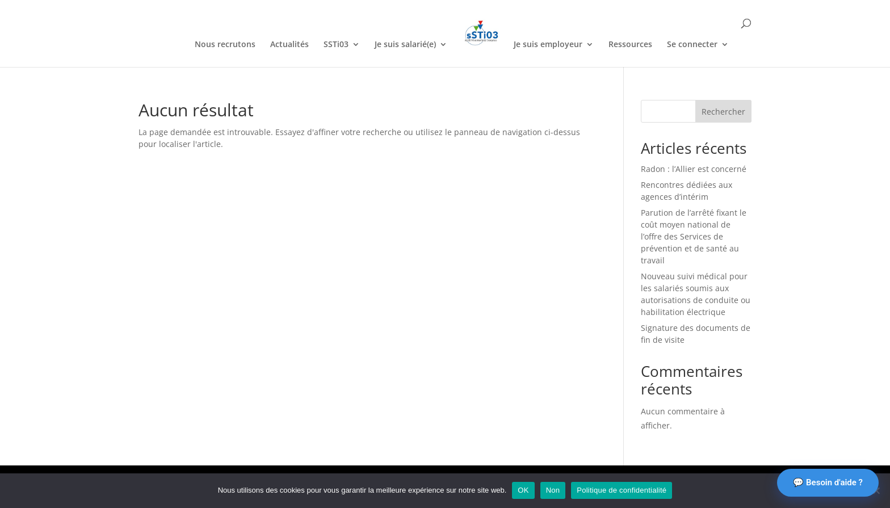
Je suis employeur (548, 44)
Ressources (630, 44)
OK (523, 490)
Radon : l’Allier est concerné (693, 168)
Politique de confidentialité (621, 490)
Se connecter (692, 44)
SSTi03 (336, 44)
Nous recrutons (225, 44)
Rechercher (723, 111)
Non (553, 490)
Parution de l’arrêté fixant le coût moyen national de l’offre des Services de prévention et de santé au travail (693, 236)
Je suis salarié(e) (405, 44)
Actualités (289, 44)
